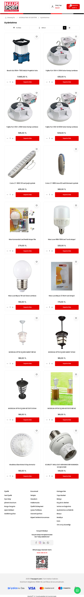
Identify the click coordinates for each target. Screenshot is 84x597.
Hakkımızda (35, 503)
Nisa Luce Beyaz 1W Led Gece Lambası (22, 296)
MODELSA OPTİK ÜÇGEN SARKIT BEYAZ (22, 352)
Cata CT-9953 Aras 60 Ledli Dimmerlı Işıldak (61, 183)
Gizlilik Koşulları (10, 514)
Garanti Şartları (36, 514)
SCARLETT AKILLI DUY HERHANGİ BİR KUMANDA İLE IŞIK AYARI (61, 466)
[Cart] (73, 6)
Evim (58, 521)
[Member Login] (55, 6)
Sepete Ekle (27, 82)
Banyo (59, 514)
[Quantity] (10, 82)
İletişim (33, 495)
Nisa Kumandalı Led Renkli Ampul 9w (22, 239)
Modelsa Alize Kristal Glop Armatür (22, 465)
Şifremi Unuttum (10, 503)
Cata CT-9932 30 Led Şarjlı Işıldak (22, 183)
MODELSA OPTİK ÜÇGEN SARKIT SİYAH (61, 352)
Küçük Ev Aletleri (63, 503)
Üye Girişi (7, 499)
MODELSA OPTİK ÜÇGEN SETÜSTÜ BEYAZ (62, 408)
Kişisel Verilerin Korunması (40, 517)
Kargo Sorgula (9, 506)
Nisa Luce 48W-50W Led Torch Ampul (61, 239)
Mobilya (60, 517)
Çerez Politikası (36, 510)
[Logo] (11, 7)
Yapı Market (61, 495)
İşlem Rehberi (9, 510)
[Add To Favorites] (36, 36)
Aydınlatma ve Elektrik (65, 510)
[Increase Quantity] (13, 82)
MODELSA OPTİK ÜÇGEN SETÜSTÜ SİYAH (22, 408)
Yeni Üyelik (8, 495)
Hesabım (34, 499)
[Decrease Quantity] (7, 82)
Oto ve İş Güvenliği (63, 525)
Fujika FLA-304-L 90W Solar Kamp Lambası (22, 127)
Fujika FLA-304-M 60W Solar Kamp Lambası (62, 127)
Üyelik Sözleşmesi (37, 506)
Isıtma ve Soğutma (64, 506)
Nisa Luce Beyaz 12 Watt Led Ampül (62, 296)
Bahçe (59, 499)
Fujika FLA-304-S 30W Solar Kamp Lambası (62, 70)
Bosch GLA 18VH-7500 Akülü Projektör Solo (22, 70)
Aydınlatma (44, 18)
